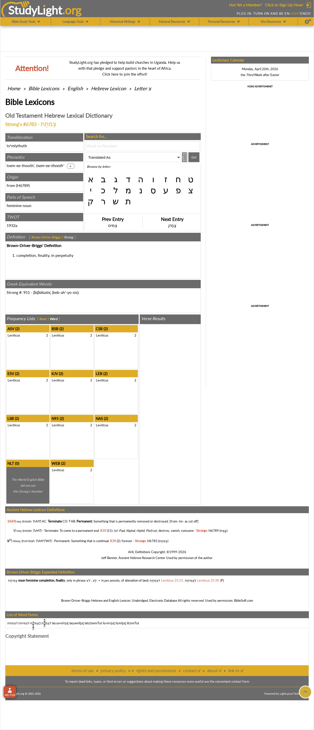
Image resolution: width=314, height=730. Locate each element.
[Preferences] (308, 21)
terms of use (82, 670)
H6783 (152, 541)
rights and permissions (156, 670)
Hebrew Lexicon (108, 88)
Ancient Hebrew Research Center (141, 558)
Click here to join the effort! (124, 74)
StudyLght (35, 10)
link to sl (235, 670)
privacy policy (113, 670)
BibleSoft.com (243, 600)
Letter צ (142, 88)
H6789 (23, 185)
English (75, 88)
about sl (214, 670)
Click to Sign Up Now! (284, 4)
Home (13, 88)
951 (26, 292)
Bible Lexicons (43, 88)
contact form (240, 681)
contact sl (191, 670)
